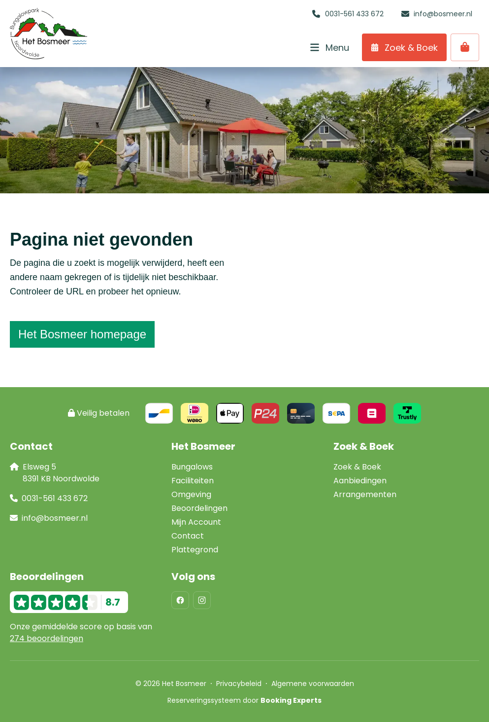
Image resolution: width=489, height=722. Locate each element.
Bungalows (192, 466)
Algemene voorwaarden (312, 683)
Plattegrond (194, 549)
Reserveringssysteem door (244, 700)
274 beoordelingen (46, 638)
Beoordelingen (199, 508)
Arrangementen (364, 494)
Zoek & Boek (357, 466)
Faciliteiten (192, 480)
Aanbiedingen (360, 480)
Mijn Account (196, 522)
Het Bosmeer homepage (82, 334)
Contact (187, 536)
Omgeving (191, 494)
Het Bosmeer (203, 446)
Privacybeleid (238, 683)
